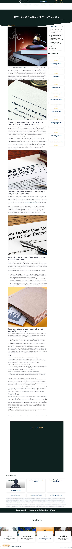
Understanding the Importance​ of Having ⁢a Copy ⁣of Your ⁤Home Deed (57, 35)
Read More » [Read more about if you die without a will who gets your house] (56, 108)
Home (20, 4)
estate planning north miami (62, 502)
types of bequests (56, 76)
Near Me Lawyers (38, 498)
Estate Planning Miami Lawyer (15, 498)
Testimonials (43, 4)
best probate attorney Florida (21, 502)
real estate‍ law (22, 67)
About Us (25, 4)
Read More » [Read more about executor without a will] (56, 84)
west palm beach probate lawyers (35, 501)
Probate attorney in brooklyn (12, 506)
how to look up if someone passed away (56, 480)
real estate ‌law (35, 78)
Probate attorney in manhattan (24, 506)
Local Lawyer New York (39, 504)
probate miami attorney (22, 500)
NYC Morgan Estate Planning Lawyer (14, 546)
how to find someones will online (56, 99)
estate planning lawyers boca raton (57, 500)
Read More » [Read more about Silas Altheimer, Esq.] (56, 60)
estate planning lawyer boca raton (44, 500)
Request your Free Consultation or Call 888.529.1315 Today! (36, 510)
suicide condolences (56, 116)
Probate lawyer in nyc (55, 506)
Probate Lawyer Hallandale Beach (43, 498)
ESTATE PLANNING (11, 25)
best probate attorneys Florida (26, 502)
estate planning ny (43, 504)
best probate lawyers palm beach (38, 502)
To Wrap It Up (53, 48)
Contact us (51, 4)
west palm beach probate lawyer (28, 501)
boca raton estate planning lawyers (16, 501)
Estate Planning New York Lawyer (9, 498)
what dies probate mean (56, 87)
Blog (30, 4)
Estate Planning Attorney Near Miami (61, 498)
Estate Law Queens (27, 504)
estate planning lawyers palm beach (51, 500)
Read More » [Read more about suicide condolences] (56, 119)
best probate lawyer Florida (32, 502)
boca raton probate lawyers (22, 501)
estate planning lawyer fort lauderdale (49, 502)
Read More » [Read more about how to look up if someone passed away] (56, 73)
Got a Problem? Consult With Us (56, 50)
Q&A (51, 46)
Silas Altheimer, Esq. (16, 490)
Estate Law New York (19, 504)
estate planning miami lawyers (11, 500)
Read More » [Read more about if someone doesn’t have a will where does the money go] (56, 96)
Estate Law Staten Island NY (9, 504)
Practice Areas (36, 4)
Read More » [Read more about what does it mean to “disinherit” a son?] (56, 145)
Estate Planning (25, 1)
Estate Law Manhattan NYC (14, 504)
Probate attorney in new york (29, 506)
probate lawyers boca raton (51, 501)
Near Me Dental (35, 498)
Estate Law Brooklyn (31, 504)
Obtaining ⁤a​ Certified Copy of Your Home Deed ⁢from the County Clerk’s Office (57, 31)
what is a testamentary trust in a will (36, 480)
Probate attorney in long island (18, 506)
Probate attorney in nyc (34, 506)
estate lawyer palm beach (43, 502)
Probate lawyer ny (8, 506)
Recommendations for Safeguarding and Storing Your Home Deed (56, 44)
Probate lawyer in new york (50, 506)
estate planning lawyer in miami (57, 502)
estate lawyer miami (39, 500)
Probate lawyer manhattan (59, 506)
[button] (62, 26)
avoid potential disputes (31, 202)
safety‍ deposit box (35, 339)
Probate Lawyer (60, 501)
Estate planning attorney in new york (48, 504)
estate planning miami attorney (17, 500)
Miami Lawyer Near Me (26, 498)
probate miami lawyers (26, 500)
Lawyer (26, 1)
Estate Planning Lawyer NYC (21, 498)
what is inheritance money (56, 111)
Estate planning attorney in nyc (55, 504)
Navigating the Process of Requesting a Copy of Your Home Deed (57, 39)
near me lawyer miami (31, 500)
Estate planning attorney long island (61, 504)
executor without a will (36, 495)
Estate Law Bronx (35, 504)
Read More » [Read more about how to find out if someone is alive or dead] (56, 132)
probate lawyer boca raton (56, 501)
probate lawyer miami (35, 500)
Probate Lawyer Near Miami (48, 498)
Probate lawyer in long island (44, 506)
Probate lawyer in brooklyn (39, 506)
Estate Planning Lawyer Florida (31, 498)
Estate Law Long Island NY (23, 504)
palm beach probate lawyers (41, 501)
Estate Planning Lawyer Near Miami (55, 498)
